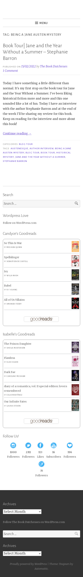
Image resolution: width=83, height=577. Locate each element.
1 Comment (10, 71)
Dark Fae (9, 372)
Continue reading (17, 133)
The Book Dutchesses (53, 66)
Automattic (41, 568)
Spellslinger (11, 257)
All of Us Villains (14, 299)
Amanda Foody (14, 304)
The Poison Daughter (17, 343)
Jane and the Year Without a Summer (40, 157)
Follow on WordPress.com (19, 223)
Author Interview (42, 148)
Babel (7, 285)
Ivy (6, 271)
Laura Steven (14, 406)
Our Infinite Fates (15, 401)
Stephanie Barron (15, 161)
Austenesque (19, 148)
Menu (43, 23)
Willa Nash (12, 276)
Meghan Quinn (14, 247)
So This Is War (13, 243)
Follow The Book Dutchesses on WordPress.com (34, 522)
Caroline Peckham (16, 376)
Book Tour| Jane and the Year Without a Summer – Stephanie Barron (35, 52)
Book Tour (48, 152)
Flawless (9, 358)
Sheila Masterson (16, 348)
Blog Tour (26, 144)
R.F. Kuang (12, 290)
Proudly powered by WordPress (28, 564)
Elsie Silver (12, 362)
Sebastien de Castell (17, 261)
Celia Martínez (14, 395)
